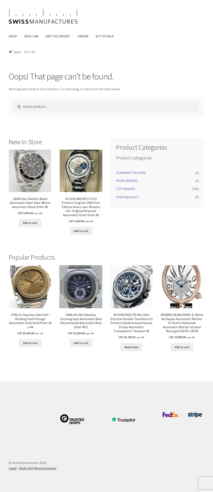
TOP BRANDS (125, 189)
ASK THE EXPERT (58, 36)
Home (17, 52)
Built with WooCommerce (38, 468)
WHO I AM (31, 36)
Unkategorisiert (127, 197)
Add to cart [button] (30, 223)
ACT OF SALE (105, 36)
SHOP (13, 36)
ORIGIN (83, 36)
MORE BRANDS (126, 181)
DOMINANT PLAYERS (131, 173)
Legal (13, 468)
